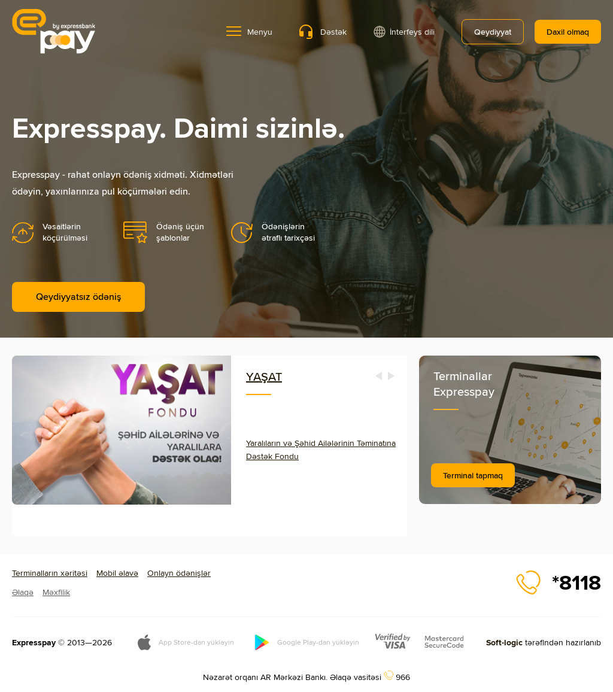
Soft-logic (504, 642)
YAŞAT (264, 376)
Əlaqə (23, 592)
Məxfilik (56, 592)
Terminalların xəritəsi (49, 573)
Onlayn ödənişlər (179, 573)
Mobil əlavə (117, 573)
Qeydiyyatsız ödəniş (78, 296)
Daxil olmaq (568, 32)
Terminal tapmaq (473, 475)
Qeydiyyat (492, 32)
